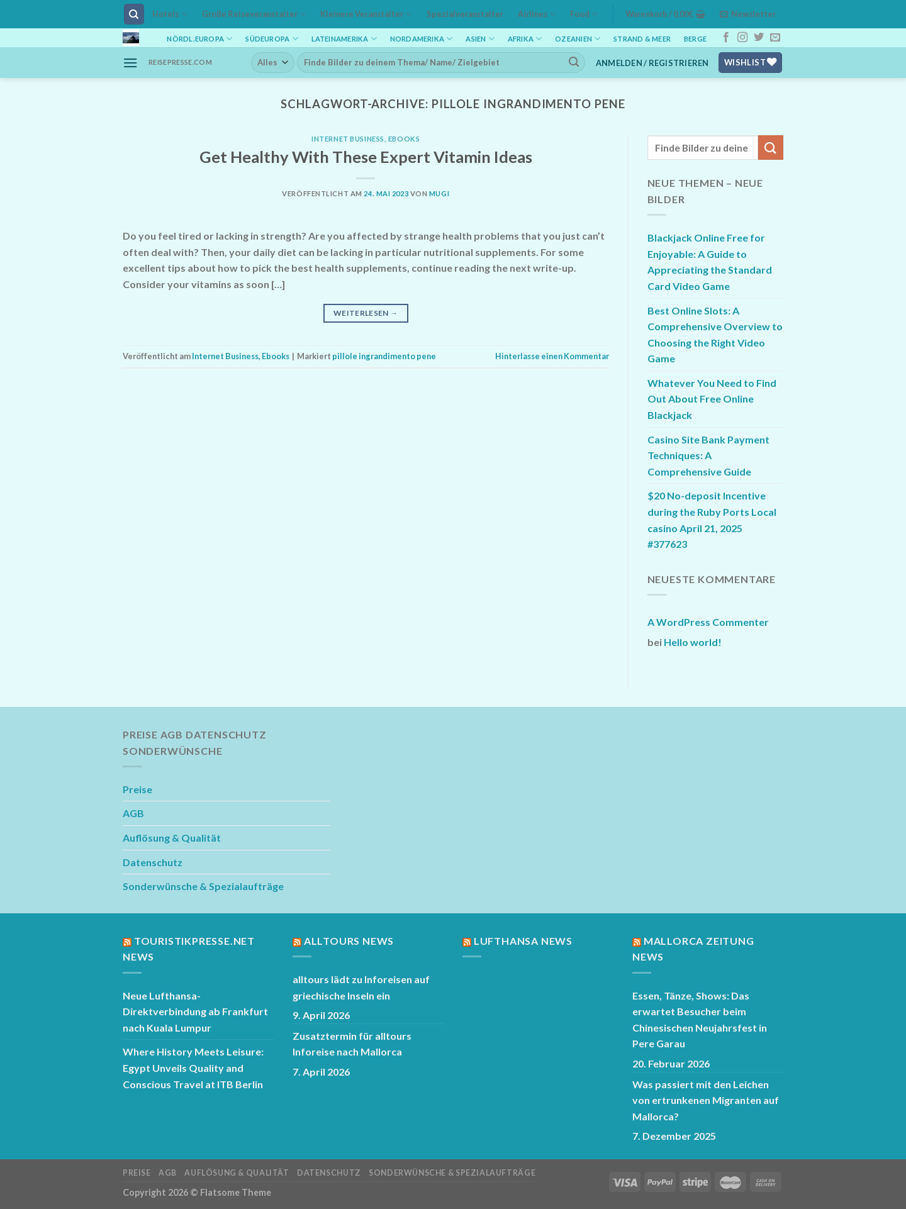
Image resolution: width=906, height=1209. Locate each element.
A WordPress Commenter (708, 622)
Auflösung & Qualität (172, 838)
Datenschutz (152, 862)
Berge (695, 39)
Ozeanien (577, 39)
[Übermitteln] (573, 62)
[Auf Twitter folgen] (759, 37)
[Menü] (130, 62)
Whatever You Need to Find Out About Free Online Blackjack (711, 399)
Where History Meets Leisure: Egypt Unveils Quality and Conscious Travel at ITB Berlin (193, 1067)
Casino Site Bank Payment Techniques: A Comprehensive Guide (708, 455)
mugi (439, 193)
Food (584, 14)
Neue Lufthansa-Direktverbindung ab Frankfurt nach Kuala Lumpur (195, 1011)
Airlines (537, 14)
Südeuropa (271, 39)
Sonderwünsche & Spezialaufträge (203, 886)
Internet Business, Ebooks (365, 139)
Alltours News (349, 941)
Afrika (525, 39)
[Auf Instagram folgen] (742, 37)
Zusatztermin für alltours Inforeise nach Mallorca (352, 1044)
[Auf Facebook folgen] (726, 37)
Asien (480, 39)
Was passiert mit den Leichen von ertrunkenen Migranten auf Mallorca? (705, 1100)
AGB (133, 813)
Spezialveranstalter (465, 14)
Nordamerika (421, 39)
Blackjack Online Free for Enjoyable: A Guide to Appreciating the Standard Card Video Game (709, 261)
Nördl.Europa (199, 39)
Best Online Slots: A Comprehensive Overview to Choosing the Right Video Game (715, 334)
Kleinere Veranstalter (365, 14)
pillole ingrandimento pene (384, 356)
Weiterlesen (365, 313)
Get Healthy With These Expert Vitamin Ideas (365, 156)
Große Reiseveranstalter (254, 14)
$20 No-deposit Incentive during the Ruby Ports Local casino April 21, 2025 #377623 (711, 519)
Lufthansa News (523, 941)
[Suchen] (134, 14)
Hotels (169, 14)
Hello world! (693, 642)
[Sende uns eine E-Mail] (775, 37)
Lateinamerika (344, 39)
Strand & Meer (642, 39)
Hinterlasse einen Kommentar (552, 356)
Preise (137, 789)
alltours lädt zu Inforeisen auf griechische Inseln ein (361, 987)
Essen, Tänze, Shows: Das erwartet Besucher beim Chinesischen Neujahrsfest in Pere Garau (699, 1019)
